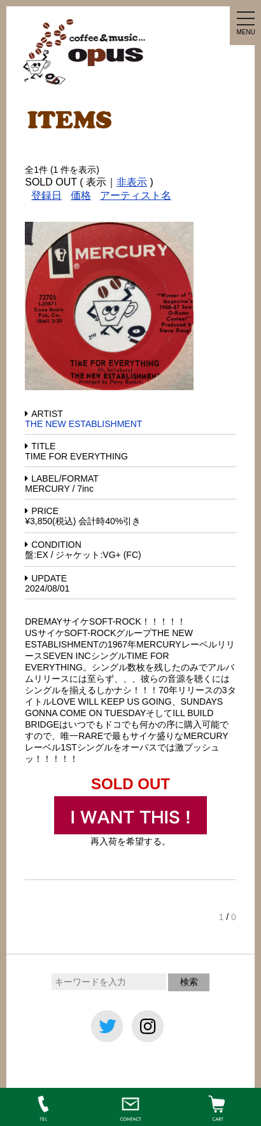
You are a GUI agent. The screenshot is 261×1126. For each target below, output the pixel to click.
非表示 (131, 182)
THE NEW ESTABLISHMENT (83, 424)
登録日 (46, 195)
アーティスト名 (135, 195)
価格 (81, 195)
